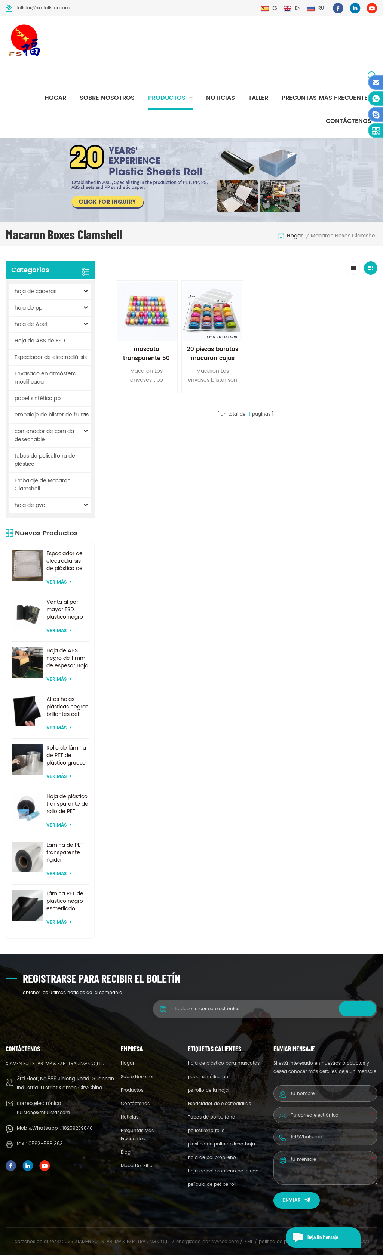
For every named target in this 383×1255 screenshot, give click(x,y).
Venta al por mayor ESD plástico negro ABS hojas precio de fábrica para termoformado (65, 610)
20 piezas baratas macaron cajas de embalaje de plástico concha (212, 363)
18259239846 (77, 1128)
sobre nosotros (107, 98)
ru (315, 8)
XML (248, 1241)
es (268, 8)
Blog (126, 1152)
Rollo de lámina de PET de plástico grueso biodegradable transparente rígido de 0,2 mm (66, 755)
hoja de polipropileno (212, 1157)
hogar (55, 98)
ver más (58, 582)
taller (258, 98)
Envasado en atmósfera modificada (45, 377)
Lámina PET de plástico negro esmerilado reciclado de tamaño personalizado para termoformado (65, 901)
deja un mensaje (312, 1237)
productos (167, 98)
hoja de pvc (30, 505)
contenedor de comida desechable (44, 435)
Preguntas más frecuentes (326, 98)
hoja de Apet (31, 324)
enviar (296, 1200)
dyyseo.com (225, 1241)
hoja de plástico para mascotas (224, 1063)
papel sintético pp (38, 398)
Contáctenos (348, 121)
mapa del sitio (137, 1165)
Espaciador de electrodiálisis (51, 357)
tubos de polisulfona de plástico (45, 460)
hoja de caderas (35, 291)
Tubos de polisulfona (211, 1117)
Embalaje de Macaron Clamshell (43, 484)
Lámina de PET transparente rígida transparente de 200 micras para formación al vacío (67, 853)
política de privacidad (283, 1241)
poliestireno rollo (206, 1130)
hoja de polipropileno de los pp (223, 1171)
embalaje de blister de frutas (52, 414)
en (291, 8)
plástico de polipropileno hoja (221, 1144)
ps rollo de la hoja (208, 1090)
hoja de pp (28, 308)
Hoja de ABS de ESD (40, 340)
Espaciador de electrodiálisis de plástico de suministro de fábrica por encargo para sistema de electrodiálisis (64, 561)
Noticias (220, 98)
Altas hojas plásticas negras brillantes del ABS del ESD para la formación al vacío (67, 707)
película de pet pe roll (212, 1184)
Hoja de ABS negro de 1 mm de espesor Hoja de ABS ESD (67, 658)
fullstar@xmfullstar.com (38, 8)
